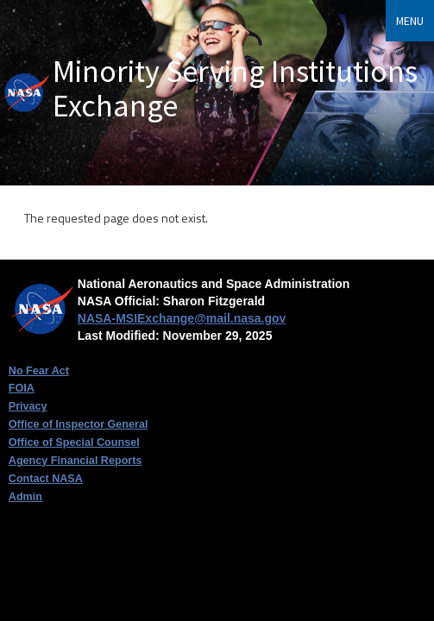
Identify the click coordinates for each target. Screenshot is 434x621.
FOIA (22, 388)
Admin (25, 497)
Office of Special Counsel (74, 442)
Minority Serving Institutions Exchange (235, 88)
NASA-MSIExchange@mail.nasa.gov (182, 318)
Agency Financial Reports (75, 461)
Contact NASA (46, 479)
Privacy (28, 406)
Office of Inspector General (78, 424)
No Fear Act (39, 371)
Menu (410, 20)
